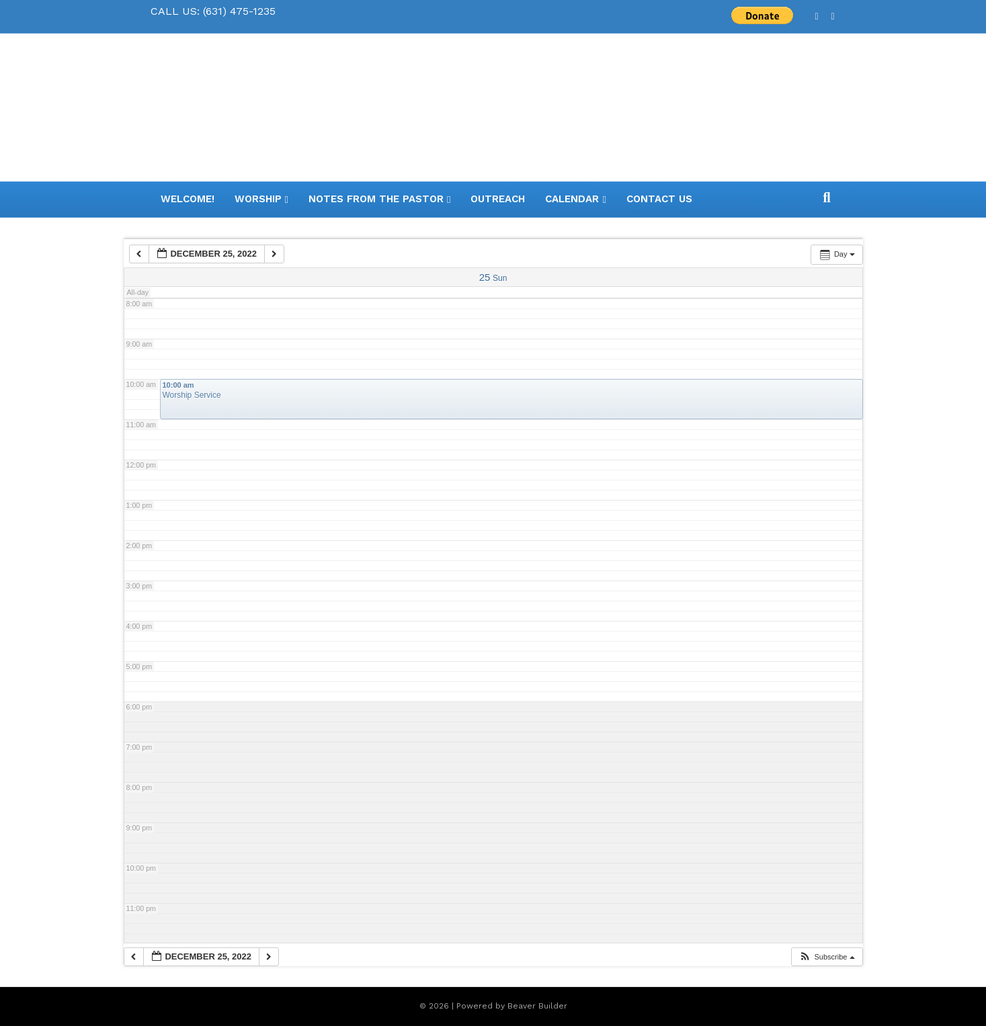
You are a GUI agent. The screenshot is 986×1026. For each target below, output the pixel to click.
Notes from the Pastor (376, 199)
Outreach (497, 199)
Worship (258, 199)
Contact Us (659, 199)
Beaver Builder (537, 1006)
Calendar (572, 199)
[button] (826, 957)
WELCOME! (187, 199)
